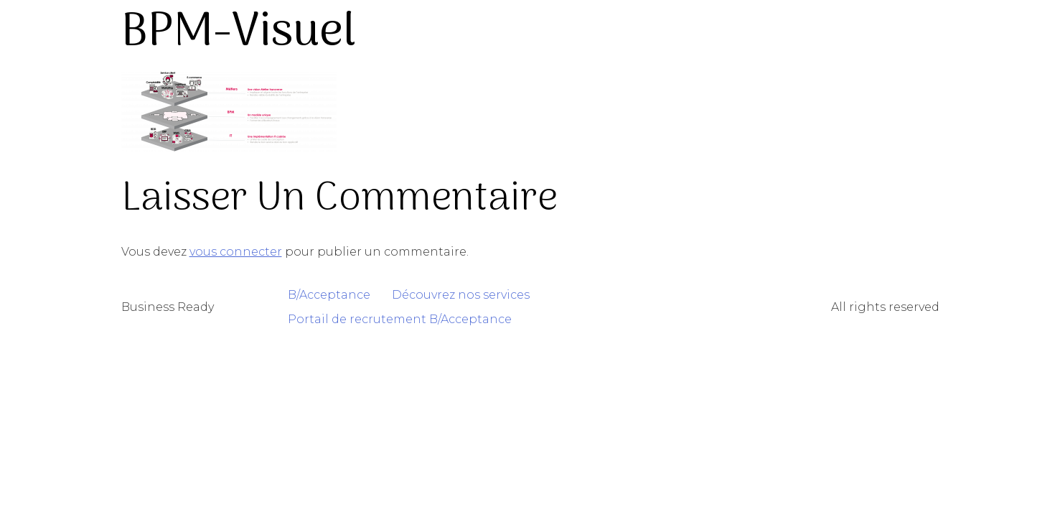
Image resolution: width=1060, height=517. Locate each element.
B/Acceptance (329, 295)
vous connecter (235, 251)
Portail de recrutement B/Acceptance (400, 319)
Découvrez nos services (461, 295)
